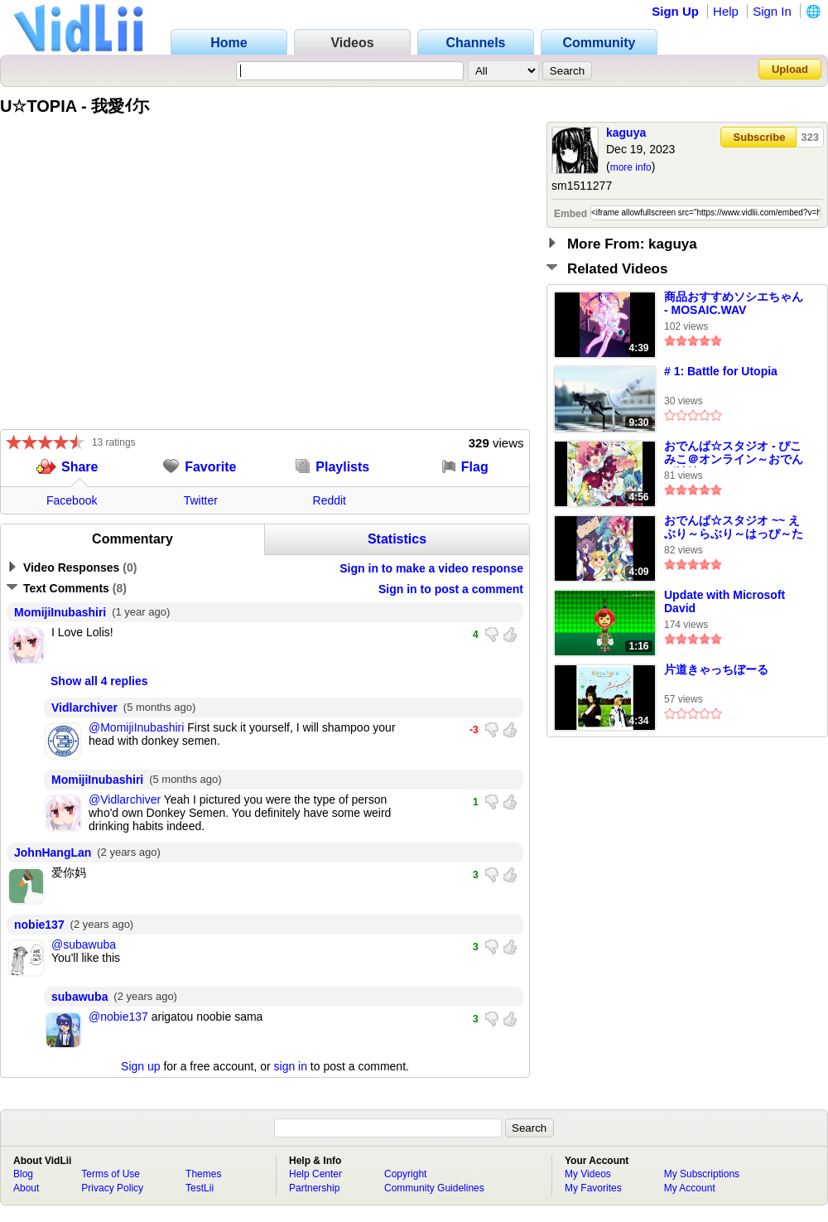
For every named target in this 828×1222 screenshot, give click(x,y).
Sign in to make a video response (431, 568)
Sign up (140, 1066)
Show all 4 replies (99, 681)
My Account (689, 1188)
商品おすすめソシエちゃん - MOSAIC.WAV (733, 303)
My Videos (588, 1174)
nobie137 (39, 924)
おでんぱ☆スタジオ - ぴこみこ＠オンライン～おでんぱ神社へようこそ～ (733, 453)
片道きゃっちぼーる (716, 669)
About (26, 1188)
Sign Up (675, 11)
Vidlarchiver (84, 707)
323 (810, 137)
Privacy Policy (112, 1188)
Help (726, 11)
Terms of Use (110, 1174)
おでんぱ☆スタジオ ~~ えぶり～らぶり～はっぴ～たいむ (733, 528)
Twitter (201, 500)
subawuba (79, 996)
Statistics (397, 539)
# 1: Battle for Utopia (720, 371)
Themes (203, 1174)
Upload (790, 69)
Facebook (71, 500)
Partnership (314, 1188)
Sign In (772, 11)
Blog (23, 1174)
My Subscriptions (701, 1174)
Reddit (329, 500)
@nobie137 (118, 1016)
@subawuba (83, 944)
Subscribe (760, 137)
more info (631, 167)
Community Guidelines (434, 1188)
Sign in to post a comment (450, 589)
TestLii (199, 1188)
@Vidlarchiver (125, 799)
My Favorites (593, 1188)
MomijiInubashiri (60, 612)
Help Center (315, 1174)
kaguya (626, 132)
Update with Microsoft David (724, 601)
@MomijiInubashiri (136, 727)
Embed (570, 214)
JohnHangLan (52, 852)
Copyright (405, 1174)
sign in (290, 1066)
